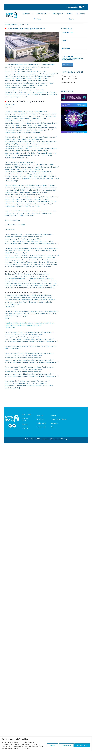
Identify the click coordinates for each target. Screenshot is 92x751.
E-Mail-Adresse (67, 32)
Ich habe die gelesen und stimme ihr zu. (73, 58)
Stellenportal (58, 14)
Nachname (66, 48)
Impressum (55, 423)
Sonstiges (38, 19)
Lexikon (25, 424)
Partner (69, 14)
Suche (71, 19)
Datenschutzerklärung (70, 58)
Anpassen (53, 745)
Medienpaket (41, 423)
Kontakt (54, 415)
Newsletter (40, 419)
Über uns (40, 415)
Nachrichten (27, 14)
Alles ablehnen (66, 745)
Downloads (80, 14)
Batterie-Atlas (43, 14)
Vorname (65, 40)
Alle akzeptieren (82, 745)
